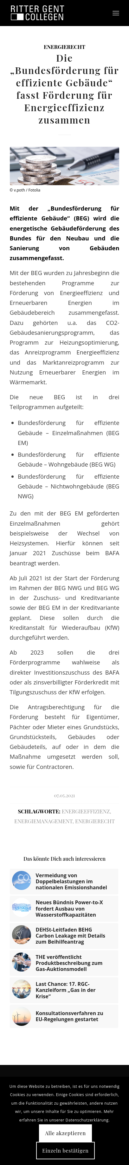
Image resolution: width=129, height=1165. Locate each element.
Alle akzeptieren (65, 1133)
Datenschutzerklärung (87, 1120)
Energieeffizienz (86, 811)
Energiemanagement (43, 821)
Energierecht (64, 46)
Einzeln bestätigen (65, 1150)
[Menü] (116, 13)
